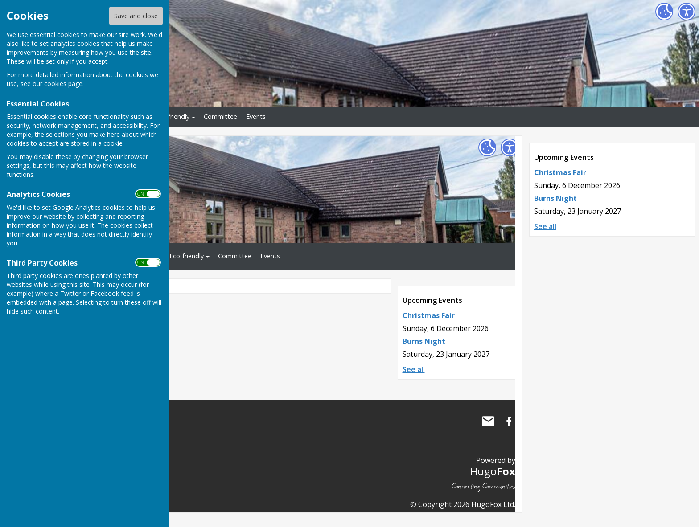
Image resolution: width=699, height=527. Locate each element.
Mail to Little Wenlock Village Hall (488, 421)
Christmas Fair (560, 172)
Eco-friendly (172, 116)
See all (545, 226)
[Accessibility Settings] (686, 11)
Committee (220, 116)
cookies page (63, 83)
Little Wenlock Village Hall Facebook (508, 421)
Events (256, 116)
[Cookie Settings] (664, 11)
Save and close (136, 16)
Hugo (492, 471)
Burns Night (555, 198)
